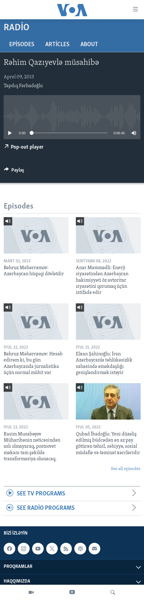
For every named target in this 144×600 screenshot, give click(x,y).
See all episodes (125, 469)
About (89, 45)
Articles (57, 45)
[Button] (14, 171)
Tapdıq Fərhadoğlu (23, 85)
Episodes (21, 45)
